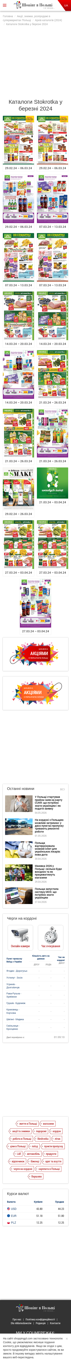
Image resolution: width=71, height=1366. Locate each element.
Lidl (19, 1154)
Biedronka (42, 1138)
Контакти (55, 1323)
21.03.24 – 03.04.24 (52, 502)
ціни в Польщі (18, 1146)
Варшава (36, 1176)
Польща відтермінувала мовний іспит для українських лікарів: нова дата (48, 848)
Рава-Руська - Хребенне (13, 995)
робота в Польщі (22, 1138)
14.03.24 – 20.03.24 (18, 344)
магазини (48, 1123)
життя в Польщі (28, 1123)
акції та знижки (21, 1131)
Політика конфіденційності (40, 1319)
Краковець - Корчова (12, 1011)
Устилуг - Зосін (14, 977)
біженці (35, 1161)
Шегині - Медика (15, 1019)
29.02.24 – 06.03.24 (18, 168)
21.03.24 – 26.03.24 (52, 402)
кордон (57, 1131)
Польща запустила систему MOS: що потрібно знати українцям (47, 893)
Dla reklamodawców (21, 1323)
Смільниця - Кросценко (12, 1027)
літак (57, 1138)
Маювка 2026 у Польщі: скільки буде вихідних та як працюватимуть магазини (48, 871)
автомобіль (33, 1154)
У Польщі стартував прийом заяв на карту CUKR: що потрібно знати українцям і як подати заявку (48, 802)
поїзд (35, 1146)
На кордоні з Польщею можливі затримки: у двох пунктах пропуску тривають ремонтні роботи (49, 825)
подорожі (41, 1131)
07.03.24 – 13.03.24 (52, 227)
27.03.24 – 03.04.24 (18, 572)
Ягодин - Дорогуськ (16, 970)
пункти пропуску (53, 1146)
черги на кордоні (22, 1169)
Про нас (16, 1319)
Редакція (41, 1323)
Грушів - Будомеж (15, 1003)
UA (66, 5)
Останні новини (20, 789)
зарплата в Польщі (49, 1169)
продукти (51, 1154)
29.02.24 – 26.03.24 (18, 514)
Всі (62, 789)
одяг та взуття (53, 1161)
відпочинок (18, 1161)
